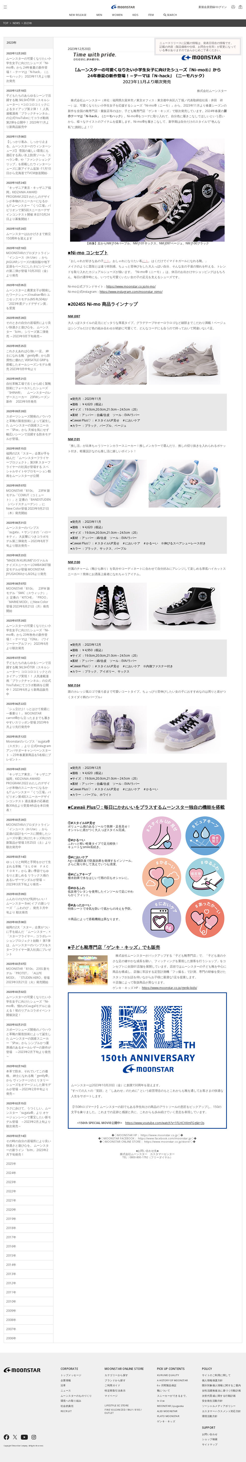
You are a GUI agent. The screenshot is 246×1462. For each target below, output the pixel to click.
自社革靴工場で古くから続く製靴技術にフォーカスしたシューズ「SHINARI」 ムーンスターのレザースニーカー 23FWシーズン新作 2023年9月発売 (28, 390)
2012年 (11, 1283)
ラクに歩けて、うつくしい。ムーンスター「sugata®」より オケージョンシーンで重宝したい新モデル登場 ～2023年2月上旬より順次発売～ (28, 1114)
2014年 (11, 1265)
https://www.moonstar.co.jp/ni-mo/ (131, 286)
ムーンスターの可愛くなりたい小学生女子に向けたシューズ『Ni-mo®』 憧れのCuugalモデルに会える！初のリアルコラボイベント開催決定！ (28, 1003)
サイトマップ (210, 1444)
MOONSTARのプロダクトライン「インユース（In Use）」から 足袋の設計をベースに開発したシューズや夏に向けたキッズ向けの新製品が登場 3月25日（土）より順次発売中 (28, 833)
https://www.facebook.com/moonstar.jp (164, 1138)
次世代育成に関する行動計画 (219, 1395)
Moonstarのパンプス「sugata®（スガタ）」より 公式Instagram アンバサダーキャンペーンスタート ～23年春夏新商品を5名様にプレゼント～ (28, 748)
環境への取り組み (71, 1400)
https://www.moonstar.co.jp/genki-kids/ (169, 988)
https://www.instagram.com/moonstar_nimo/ (131, 292)
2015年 (11, 1255)
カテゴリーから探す (116, 1375)
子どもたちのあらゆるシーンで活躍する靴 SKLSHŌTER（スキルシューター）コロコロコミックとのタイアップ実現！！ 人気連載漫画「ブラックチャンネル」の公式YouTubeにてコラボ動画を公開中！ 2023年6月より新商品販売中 (28, 675)
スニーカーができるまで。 (172, 1395)
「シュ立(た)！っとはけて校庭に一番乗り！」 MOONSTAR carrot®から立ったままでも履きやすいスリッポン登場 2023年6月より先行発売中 (28, 715)
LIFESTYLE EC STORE (125, 1409)
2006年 (11, 1338)
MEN (99, 15)
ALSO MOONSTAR (167, 1411)
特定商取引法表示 (115, 1390)
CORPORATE (69, 1369)
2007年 (11, 1329)
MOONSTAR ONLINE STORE (124, 1369)
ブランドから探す (115, 1380)
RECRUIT (66, 1411)
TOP (5, 23)
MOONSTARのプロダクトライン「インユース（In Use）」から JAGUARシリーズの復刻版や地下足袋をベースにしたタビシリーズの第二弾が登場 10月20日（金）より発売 (28, 261)
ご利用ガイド (112, 1385)
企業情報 (66, 1380)
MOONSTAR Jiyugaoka (170, 1406)
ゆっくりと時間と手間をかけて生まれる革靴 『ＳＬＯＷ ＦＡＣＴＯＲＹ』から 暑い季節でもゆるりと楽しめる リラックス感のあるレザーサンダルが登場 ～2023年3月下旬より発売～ (28, 870)
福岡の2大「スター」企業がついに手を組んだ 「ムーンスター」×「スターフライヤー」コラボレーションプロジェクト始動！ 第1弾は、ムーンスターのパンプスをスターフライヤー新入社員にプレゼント (28, 937)
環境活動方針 (210, 1416)
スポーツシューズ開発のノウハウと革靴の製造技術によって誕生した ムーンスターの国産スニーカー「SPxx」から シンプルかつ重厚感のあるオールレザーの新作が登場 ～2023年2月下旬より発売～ (28, 1040)
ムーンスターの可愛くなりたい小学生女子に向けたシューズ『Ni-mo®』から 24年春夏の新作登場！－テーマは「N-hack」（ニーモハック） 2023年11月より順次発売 (28, 67)
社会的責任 (67, 1406)
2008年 (11, 1320)
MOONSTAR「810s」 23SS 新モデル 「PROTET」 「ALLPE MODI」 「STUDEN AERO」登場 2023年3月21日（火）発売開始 (28, 972)
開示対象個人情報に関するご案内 (221, 1385)
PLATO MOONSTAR (168, 1416)
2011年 (11, 1292)
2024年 (11, 1173)
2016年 (11, 1246)
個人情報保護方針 (212, 1380)
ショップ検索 (210, 1439)
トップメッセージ (71, 1375)
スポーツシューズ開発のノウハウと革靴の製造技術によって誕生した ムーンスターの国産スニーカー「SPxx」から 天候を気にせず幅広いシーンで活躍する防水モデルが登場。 (28, 425)
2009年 (11, 1311)
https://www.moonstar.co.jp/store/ (167, 1141)
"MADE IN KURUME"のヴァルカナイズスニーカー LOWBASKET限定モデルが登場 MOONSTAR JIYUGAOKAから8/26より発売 (28, 564)
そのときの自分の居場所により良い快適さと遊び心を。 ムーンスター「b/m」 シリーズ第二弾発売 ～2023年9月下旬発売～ (28, 326)
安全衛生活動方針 (212, 1400)
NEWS (16, 23)
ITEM (151, 15)
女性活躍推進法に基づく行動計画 (221, 1390)
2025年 (11, 1164)
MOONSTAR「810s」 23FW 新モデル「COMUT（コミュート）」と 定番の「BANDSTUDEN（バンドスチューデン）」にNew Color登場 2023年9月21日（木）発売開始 (28, 499)
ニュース (66, 1390)
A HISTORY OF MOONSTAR (172, 1380)
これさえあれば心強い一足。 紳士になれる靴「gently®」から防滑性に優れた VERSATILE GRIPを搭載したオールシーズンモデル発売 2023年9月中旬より (28, 357)
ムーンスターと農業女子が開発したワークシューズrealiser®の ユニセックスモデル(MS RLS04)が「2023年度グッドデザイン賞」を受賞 (28, 296)
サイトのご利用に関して (216, 1375)
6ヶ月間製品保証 (167, 1385)
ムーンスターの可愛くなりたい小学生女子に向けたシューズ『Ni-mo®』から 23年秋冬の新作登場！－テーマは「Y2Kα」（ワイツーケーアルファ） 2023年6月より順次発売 (28, 634)
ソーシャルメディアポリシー (219, 1406)
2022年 (11, 1191)
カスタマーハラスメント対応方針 (221, 1411)
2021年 (11, 1200)
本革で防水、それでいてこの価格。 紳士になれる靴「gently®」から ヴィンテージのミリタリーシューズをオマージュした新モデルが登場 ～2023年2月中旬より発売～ (28, 1079)
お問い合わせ (210, 1434)
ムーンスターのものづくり (76, 1395)
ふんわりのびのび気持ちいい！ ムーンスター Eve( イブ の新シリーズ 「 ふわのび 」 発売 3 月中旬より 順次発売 (28, 903)
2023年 (11, 1182)
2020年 (11, 1209)
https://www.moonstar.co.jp (159, 1135)
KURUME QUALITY (168, 1375)
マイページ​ (111, 1395)
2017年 (11, 1237)
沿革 (63, 1385)
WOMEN (117, 15)
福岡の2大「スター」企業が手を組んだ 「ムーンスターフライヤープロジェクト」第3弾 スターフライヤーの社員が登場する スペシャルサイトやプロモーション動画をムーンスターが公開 (28, 462)
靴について (163, 1390)
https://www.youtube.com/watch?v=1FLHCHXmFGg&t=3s (164, 1123)
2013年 (11, 1274)
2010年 (11, 1301)
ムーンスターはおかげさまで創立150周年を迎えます (28, 233)
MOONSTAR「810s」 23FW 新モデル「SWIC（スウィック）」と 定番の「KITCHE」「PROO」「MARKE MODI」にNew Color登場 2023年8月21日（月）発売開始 (28, 597)
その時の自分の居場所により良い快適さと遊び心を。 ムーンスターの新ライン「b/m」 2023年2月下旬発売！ (28, 1145)
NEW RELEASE (77, 15)
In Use (161, 1400)
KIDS (135, 15)
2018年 (11, 1228)
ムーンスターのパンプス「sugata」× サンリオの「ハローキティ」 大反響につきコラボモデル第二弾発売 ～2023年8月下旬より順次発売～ (28, 534)
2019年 (11, 1219)
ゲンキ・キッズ (166, 1421)
